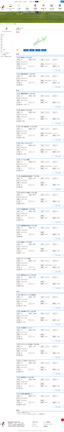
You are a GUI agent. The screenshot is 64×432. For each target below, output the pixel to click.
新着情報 (60, 9)
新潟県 (26, 50)
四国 (1, 47)
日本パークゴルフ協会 (2, 7)
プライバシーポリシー (48, 424)
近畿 (1, 44)
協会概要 (35, 9)
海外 (1, 51)
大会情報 (27, 9)
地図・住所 (47, 59)
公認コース (3, 34)
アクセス (34, 424)
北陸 (1, 41)
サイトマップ (35, 426)
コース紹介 (19, 9)
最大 (25, 1)
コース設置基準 (3, 54)
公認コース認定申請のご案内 (6, 56)
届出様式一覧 (43, 9)
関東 (1, 39)
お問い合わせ (35, 422)
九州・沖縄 (3, 49)
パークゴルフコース (8, 24)
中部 (1, 42)
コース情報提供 (47, 422)
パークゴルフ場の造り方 (5, 53)
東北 (1, 37)
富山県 (32, 50)
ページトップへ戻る (62, 419)
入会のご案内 (52, 9)
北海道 (2, 35)
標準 (20, 1)
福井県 (43, 50)
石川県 (37, 50)
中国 (1, 46)
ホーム (1, 24)
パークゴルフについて (10, 9)
